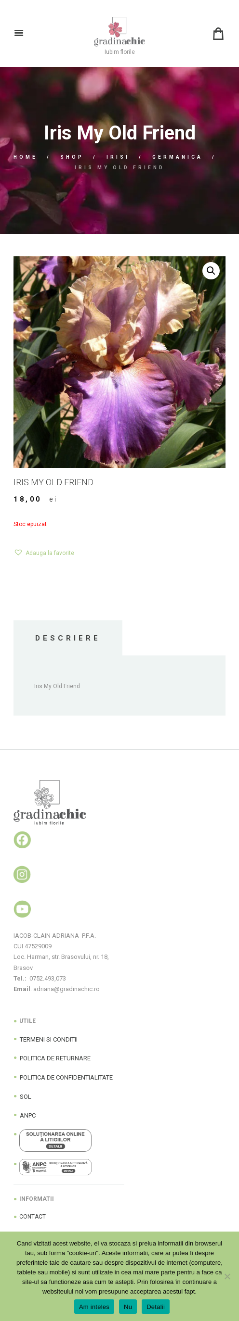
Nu (128, 1306)
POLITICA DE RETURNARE (55, 1058)
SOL (25, 1096)
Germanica (177, 157)
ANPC (28, 1115)
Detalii (155, 1306)
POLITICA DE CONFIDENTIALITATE (66, 1077)
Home (25, 157)
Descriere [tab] (68, 638)
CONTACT (32, 1216)
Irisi (118, 157)
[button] (211, 270)
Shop (72, 157)
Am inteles (94, 1306)
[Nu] (227, 1276)
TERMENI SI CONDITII (49, 1039)
